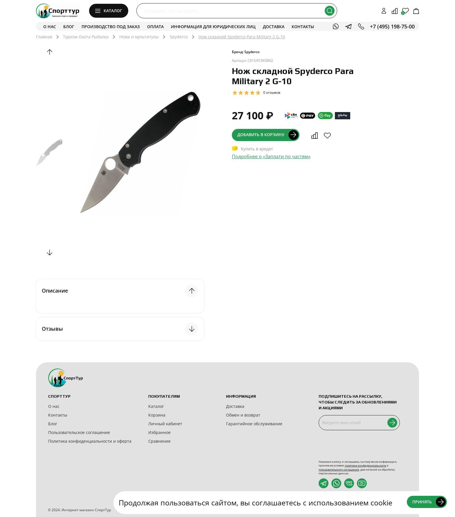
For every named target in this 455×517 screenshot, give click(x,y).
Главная (44, 36)
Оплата (155, 26)
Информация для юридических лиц (213, 26)
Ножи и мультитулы (139, 36)
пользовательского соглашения (339, 469)
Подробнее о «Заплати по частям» (271, 156)
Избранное (159, 432)
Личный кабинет (165, 423)
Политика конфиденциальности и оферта (89, 441)
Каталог (156, 406)
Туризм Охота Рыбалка (86, 36)
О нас (49, 26)
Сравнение (159, 441)
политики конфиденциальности (365, 465)
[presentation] (363, 445)
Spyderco (179, 36)
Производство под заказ (111, 26)
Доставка (273, 26)
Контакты (303, 26)
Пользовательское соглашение (79, 432)
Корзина (156, 415)
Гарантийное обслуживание (254, 423)
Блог (68, 26)
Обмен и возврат (243, 415)
